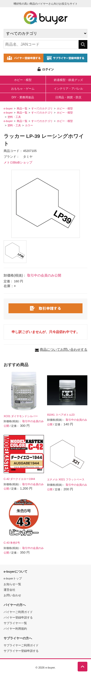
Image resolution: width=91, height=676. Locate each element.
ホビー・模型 (23, 80)
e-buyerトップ (13, 578)
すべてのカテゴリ (42, 108)
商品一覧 (22, 108)
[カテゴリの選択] (45, 33)
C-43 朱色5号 (12, 542)
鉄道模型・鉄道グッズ (68, 80)
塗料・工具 (14, 116)
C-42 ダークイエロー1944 (19, 478)
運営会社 (9, 589)
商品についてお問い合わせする (63, 349)
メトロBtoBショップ (18, 162)
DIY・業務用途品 (23, 97)
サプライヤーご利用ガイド (21, 645)
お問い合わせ (12, 595)
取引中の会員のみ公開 (44, 275)
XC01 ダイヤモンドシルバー (21, 416)
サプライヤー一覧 (15, 623)
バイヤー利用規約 (15, 628)
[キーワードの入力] (41, 44)
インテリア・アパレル (68, 88)
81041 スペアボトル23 (60, 414)
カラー (29, 125)
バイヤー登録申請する (18, 617)
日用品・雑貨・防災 (68, 97)
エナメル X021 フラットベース (65, 479)
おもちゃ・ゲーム (22, 88)
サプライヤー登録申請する (21, 650)
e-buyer (8, 108)
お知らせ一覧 (12, 584)
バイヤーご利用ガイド (18, 611)
